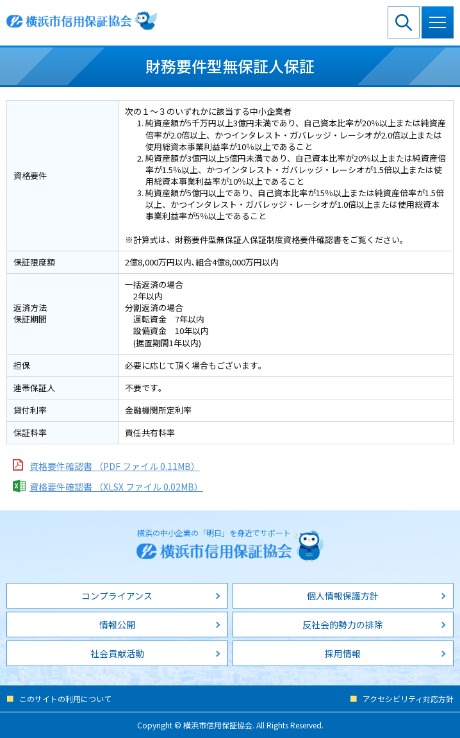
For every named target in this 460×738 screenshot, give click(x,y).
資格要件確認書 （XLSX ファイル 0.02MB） (116, 486)
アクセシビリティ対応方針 (408, 698)
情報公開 (117, 624)
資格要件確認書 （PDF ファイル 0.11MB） (114, 466)
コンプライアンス (116, 595)
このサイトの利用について (65, 698)
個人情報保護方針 (343, 595)
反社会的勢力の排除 (342, 624)
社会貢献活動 (117, 653)
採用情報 (343, 653)
